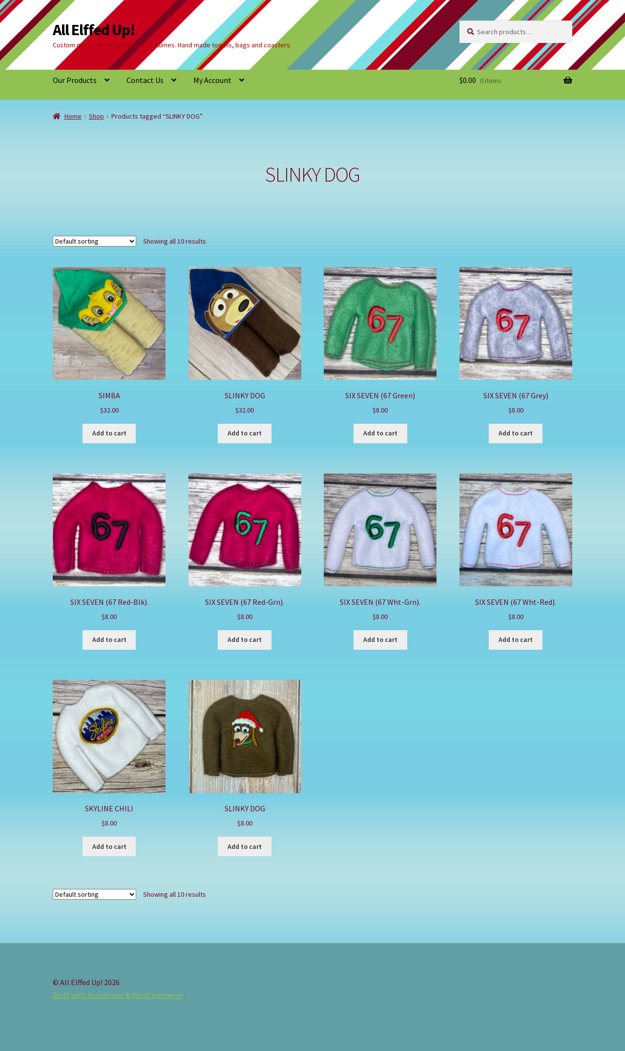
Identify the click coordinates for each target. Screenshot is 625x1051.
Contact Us (145, 80)
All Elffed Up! (94, 30)
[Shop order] (94, 241)
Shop (96, 116)
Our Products (75, 80)
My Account (212, 80)
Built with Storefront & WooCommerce (118, 995)
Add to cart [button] (109, 433)
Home (73, 116)
